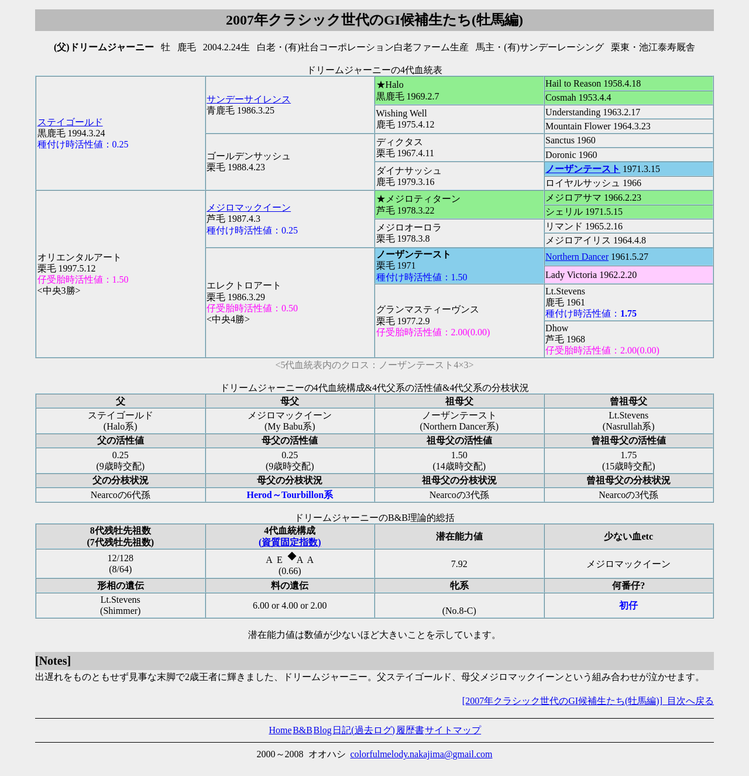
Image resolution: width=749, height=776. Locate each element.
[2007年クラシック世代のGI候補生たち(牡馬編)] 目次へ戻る (588, 701)
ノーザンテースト (582, 169)
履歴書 (410, 730)
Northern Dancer (577, 257)
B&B (302, 730)
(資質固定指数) (290, 542)
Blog (323, 730)
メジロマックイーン (249, 207)
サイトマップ (453, 730)
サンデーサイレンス (249, 99)
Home (280, 730)
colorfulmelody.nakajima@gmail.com (422, 754)
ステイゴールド (70, 122)
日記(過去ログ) (363, 730)
